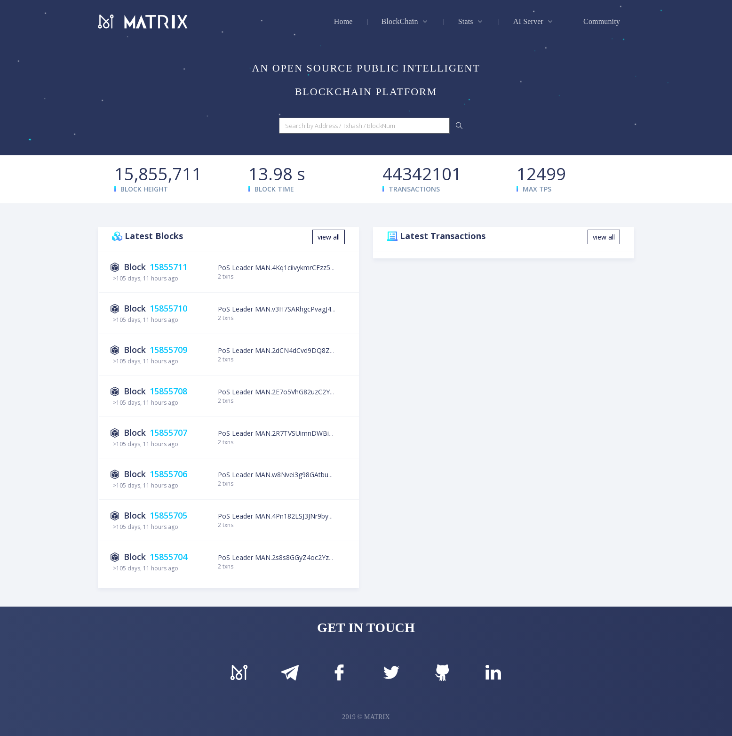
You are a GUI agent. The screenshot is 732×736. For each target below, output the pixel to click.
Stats (471, 21)
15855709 (168, 349)
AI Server (534, 21)
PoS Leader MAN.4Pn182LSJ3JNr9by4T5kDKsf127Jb (296, 516)
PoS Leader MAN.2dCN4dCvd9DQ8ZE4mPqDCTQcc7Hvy (305, 350)
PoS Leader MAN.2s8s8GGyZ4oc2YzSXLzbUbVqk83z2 (299, 557)
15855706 (168, 474)
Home (343, 21)
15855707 (168, 432)
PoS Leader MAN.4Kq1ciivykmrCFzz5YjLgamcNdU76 (298, 267)
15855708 (168, 391)
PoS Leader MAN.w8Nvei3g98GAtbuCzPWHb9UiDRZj (299, 474)
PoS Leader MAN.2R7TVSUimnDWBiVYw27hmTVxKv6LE (303, 433)
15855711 (168, 266)
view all (329, 236)
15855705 (168, 515)
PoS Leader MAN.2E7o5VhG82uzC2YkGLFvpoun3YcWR (301, 391)
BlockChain (406, 21)
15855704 (168, 556)
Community (601, 21)
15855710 (168, 308)
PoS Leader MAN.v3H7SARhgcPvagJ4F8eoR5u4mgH (297, 308)
